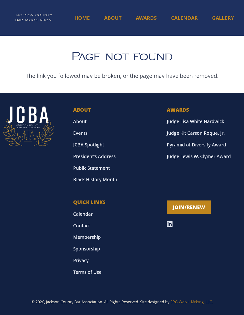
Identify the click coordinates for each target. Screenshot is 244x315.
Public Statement (91, 168)
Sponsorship (86, 249)
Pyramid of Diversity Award (196, 145)
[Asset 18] (28, 126)
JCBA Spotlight (88, 145)
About (79, 121)
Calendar (83, 214)
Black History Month (95, 179)
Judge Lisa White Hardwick (195, 121)
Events (80, 133)
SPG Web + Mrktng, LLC (191, 302)
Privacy (81, 260)
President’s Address (94, 156)
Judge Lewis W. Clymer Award (199, 156)
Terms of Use (87, 272)
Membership (87, 237)
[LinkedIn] (170, 224)
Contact (81, 226)
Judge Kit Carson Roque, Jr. (196, 133)
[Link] (33, 18)
